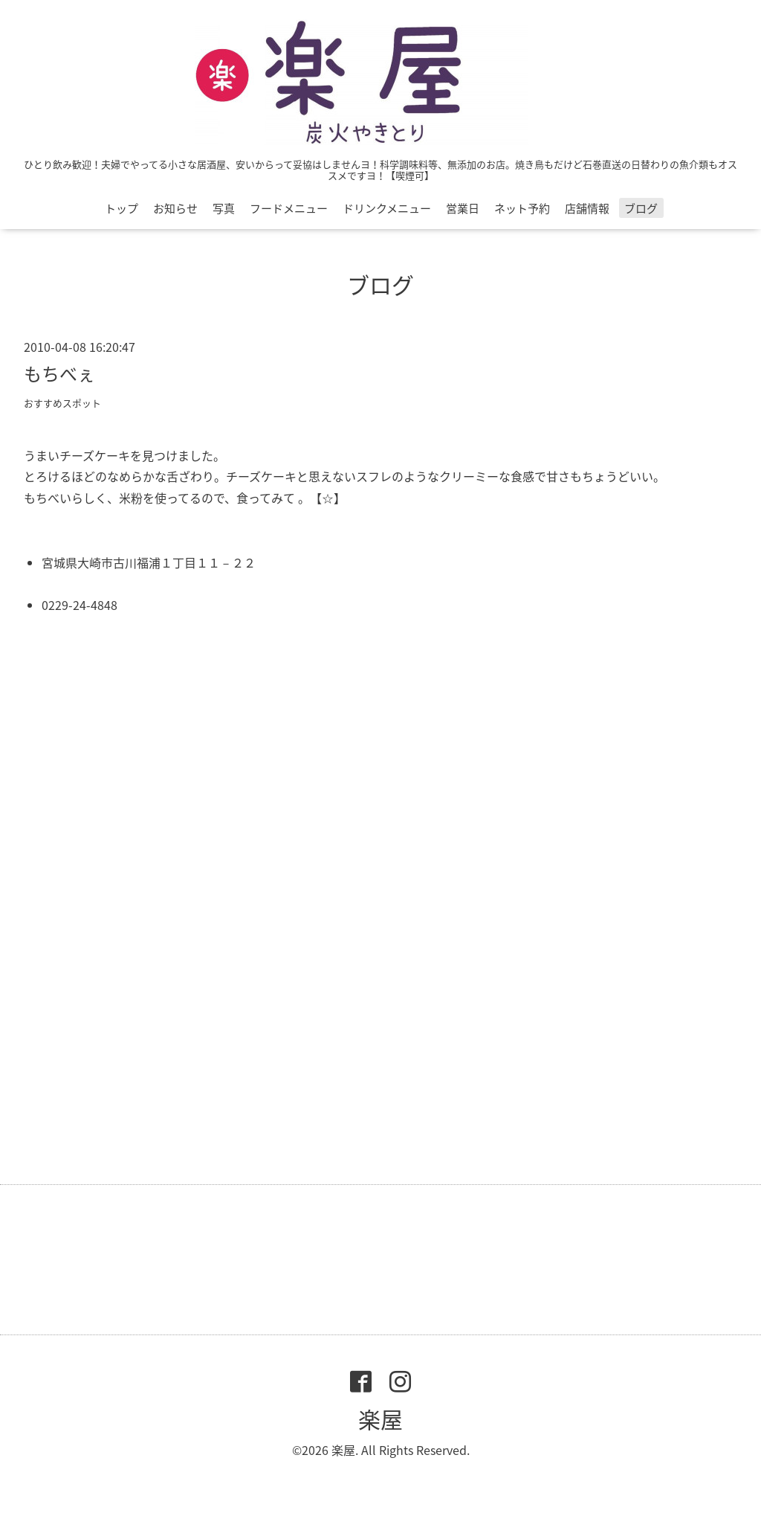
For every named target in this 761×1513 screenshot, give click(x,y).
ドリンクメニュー (387, 208)
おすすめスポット (62, 403)
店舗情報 (587, 208)
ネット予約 (522, 208)
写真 (224, 208)
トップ (121, 208)
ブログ (641, 208)
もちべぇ (59, 373)
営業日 (462, 208)
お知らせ (175, 208)
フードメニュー (289, 208)
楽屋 (380, 1419)
